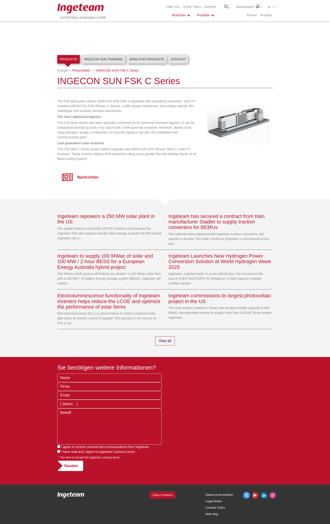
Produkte (68, 59)
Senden (71, 466)
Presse (252, 15)
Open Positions (163, 495)
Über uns (173, 6)
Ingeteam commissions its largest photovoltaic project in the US (219, 298)
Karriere (210, 6)
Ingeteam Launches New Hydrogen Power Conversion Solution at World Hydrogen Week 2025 (219, 261)
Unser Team (192, 6)
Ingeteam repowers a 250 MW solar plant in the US (106, 219)
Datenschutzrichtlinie (219, 494)
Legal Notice (214, 501)
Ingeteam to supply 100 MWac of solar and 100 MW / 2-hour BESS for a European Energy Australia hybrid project (105, 261)
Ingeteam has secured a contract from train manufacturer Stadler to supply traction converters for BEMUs (216, 221)
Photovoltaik (80, 70)
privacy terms (125, 452)
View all (165, 341)
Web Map (212, 514)
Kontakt (266, 15)
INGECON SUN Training (103, 59)
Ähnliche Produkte (146, 59)
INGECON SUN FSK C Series (117, 70)
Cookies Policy (215, 507)
